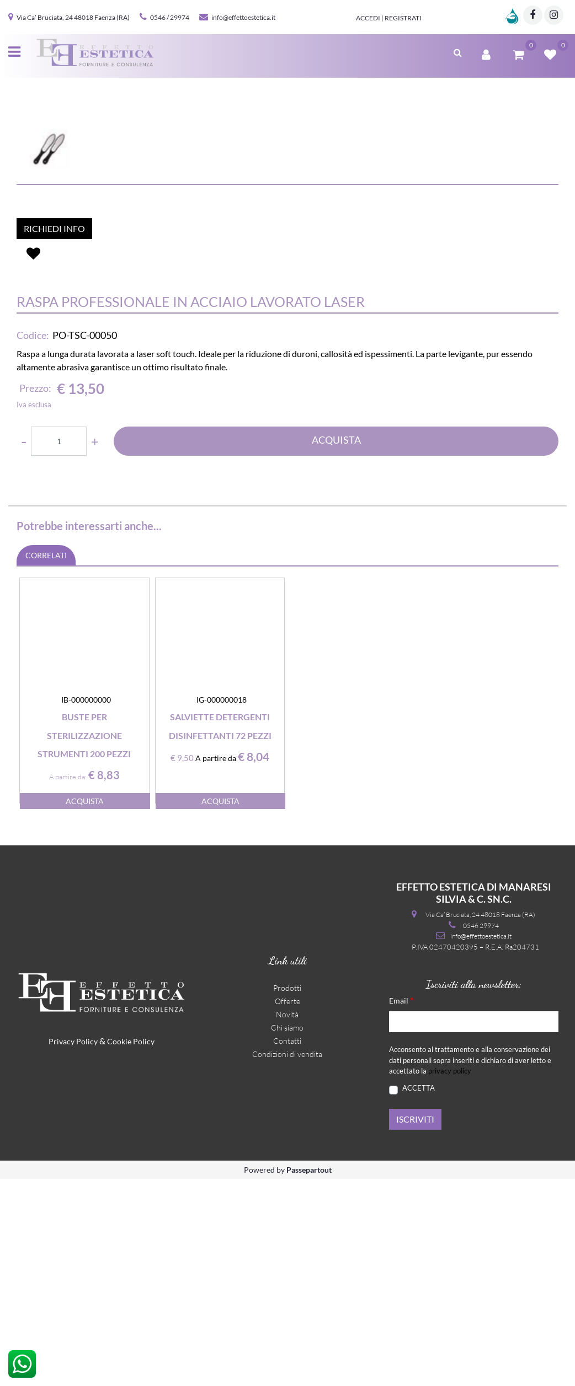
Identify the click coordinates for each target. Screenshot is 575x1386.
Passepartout (309, 1377)
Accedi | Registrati (389, 18)
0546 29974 (481, 1133)
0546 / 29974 (169, 17)
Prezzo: (35, 595)
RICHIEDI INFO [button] (54, 435)
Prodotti (287, 1195)
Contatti (287, 1248)
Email (401, 1207)
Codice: (33, 542)
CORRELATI (46, 762)
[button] (457, 51)
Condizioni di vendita (287, 1261)
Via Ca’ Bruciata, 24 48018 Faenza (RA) (73, 17)
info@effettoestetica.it (243, 17)
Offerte (287, 1208)
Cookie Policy (131, 1248)
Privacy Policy (73, 1248)
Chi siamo (287, 1234)
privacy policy (449, 1278)
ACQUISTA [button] (336, 647)
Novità (287, 1221)
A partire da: (68, 983)
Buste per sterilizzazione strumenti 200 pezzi (84, 942)
